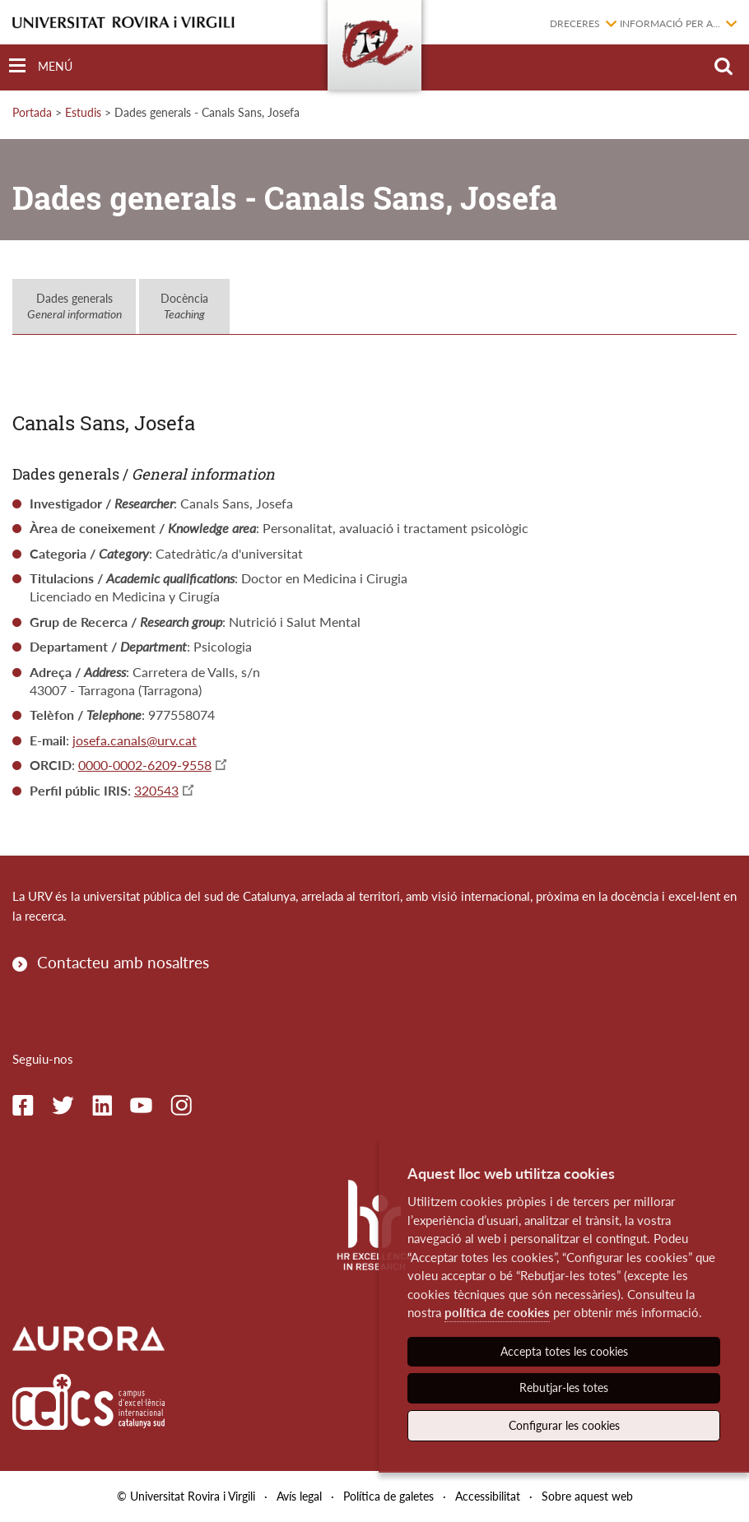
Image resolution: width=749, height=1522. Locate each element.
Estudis (83, 112)
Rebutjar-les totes (563, 1387)
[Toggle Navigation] (41, 66)
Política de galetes (388, 1496)
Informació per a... (670, 23)
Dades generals (74, 306)
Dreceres (575, 23)
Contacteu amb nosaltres (123, 962)
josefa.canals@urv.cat (134, 740)
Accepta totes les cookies (564, 1351)
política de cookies (497, 1312)
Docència (184, 306)
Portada (32, 112)
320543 (156, 790)
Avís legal (299, 1496)
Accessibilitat (487, 1496)
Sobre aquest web (587, 1496)
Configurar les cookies (564, 1425)
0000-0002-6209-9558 (145, 765)
